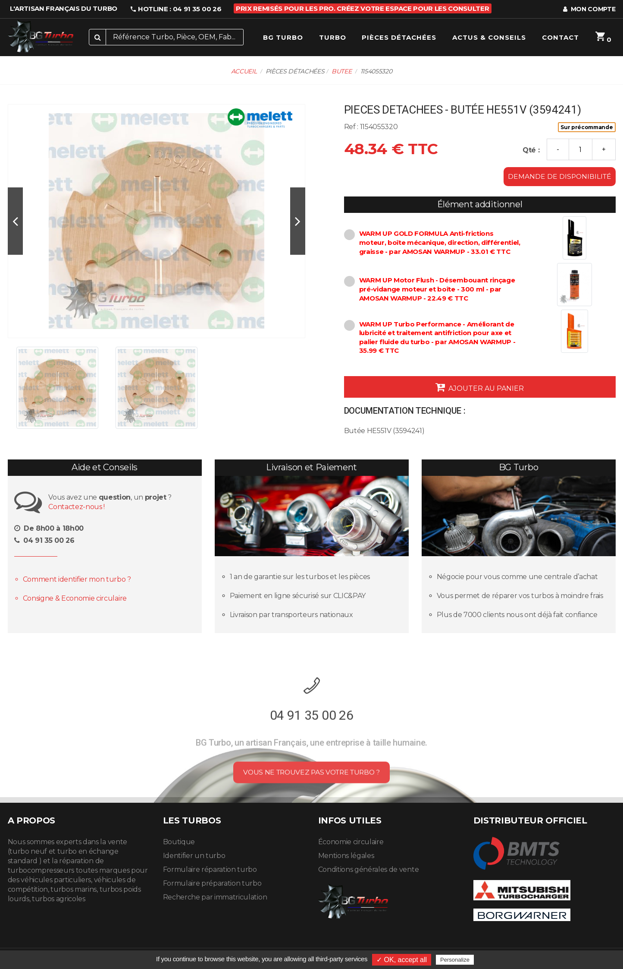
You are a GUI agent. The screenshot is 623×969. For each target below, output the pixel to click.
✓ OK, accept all (401, 959)
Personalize (455, 959)
